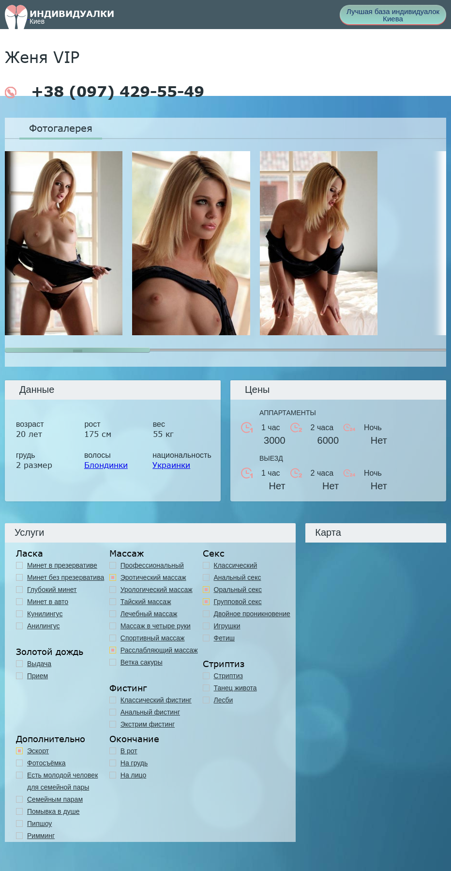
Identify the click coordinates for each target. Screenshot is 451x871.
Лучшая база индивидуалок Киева (392, 15)
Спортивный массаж (152, 638)
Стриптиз (228, 676)
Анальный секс (237, 577)
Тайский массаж (145, 602)
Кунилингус (44, 614)
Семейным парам (55, 799)
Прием (37, 676)
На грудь (134, 763)
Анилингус (43, 626)
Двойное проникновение (252, 614)
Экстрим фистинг (147, 724)
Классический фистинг (156, 700)
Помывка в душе (53, 811)
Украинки (171, 464)
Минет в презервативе (62, 565)
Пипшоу (39, 823)
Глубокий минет (52, 589)
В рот (128, 751)
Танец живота (235, 688)
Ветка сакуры (141, 662)
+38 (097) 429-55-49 (104, 91)
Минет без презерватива (65, 577)
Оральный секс (238, 589)
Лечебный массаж (149, 614)
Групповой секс (238, 602)
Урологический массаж (156, 589)
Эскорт (38, 751)
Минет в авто (47, 602)
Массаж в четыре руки (155, 626)
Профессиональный (152, 565)
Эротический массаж (153, 577)
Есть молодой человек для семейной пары (62, 781)
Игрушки (227, 626)
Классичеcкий (235, 565)
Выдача (39, 664)
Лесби (223, 700)
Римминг (41, 836)
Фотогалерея (60, 128)
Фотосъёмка (46, 763)
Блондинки (106, 464)
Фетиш (224, 638)
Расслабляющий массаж (159, 650)
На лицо (133, 775)
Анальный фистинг (150, 712)
